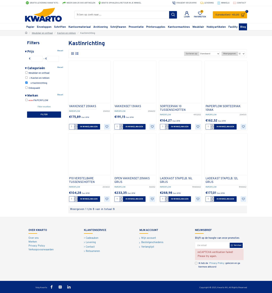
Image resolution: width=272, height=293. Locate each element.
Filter (44, 114)
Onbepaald (32, 88)
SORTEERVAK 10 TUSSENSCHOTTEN (173, 108)
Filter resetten (44, 107)
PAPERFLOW (36, 100)
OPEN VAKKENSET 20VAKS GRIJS (132, 180)
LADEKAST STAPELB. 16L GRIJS (176, 180)
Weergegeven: (229, 53)
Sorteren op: (191, 53)
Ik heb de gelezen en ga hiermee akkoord (217, 264)
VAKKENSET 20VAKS (82, 106)
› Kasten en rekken (37, 78)
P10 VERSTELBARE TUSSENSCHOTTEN (82, 180)
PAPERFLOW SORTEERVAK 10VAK (223, 108)
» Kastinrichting (36, 83)
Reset (60, 51)
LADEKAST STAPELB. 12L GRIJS (222, 180)
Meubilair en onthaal (42, 33)
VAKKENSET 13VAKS (127, 106)
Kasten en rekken (66, 33)
